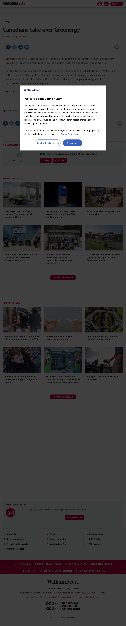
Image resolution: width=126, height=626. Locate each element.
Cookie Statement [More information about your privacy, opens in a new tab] (70, 134)
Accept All (72, 142)
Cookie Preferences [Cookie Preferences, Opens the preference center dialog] (48, 142)
